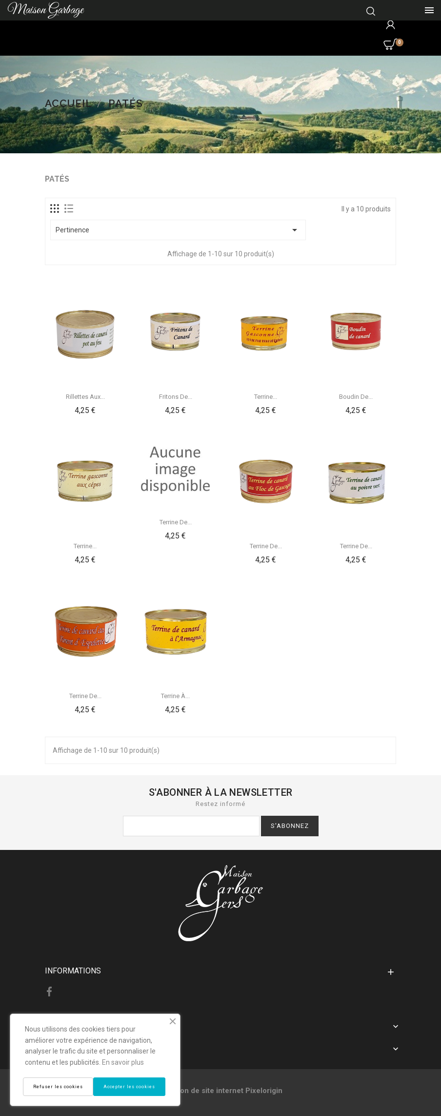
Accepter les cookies (129, 1086)
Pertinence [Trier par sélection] (178, 230)
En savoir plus (123, 1062)
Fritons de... (175, 396)
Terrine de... (176, 522)
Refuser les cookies (58, 1086)
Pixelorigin (263, 1090)
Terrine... (265, 396)
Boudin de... (356, 396)
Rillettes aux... (85, 396)
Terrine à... (175, 696)
